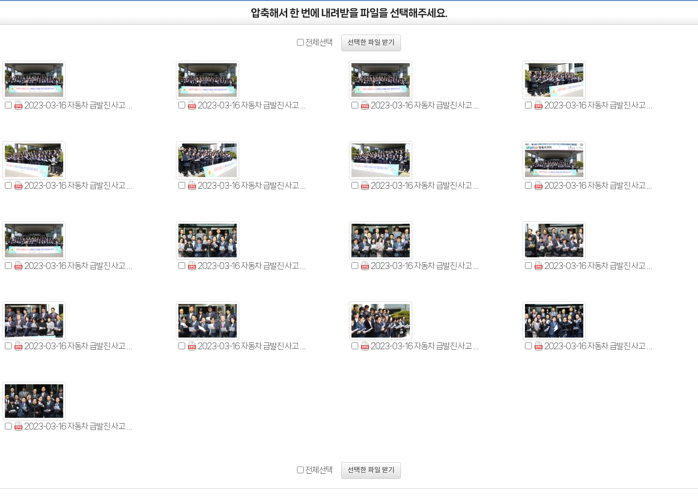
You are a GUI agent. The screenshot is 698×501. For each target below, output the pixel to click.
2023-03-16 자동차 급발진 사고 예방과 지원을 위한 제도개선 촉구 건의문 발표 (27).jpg (595, 346)
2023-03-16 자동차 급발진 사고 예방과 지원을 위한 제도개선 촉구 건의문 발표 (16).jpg (421, 265)
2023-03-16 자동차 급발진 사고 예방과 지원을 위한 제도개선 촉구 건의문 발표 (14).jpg (75, 185)
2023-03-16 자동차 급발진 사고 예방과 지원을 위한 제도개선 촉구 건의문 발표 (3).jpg (421, 105)
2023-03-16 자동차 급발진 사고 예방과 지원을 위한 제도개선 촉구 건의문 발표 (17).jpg (595, 265)
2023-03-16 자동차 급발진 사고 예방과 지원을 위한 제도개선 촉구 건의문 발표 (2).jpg (248, 105)
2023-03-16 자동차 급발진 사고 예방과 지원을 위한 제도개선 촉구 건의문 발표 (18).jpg (75, 346)
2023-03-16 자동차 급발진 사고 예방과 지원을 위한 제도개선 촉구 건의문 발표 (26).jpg (421, 185)
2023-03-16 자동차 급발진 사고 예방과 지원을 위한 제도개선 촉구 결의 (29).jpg (595, 185)
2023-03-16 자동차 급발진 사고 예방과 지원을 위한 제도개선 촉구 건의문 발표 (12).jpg (595, 105)
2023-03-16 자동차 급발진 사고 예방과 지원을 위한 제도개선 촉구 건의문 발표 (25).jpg (248, 185)
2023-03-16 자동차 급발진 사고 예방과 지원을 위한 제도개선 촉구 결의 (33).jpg (75, 426)
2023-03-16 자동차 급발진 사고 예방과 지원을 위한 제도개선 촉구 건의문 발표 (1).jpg (75, 105)
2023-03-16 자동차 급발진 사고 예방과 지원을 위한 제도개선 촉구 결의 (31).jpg (75, 265)
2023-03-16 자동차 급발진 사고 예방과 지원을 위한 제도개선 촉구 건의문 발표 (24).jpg (421, 346)
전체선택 (318, 42)
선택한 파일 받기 (371, 43)
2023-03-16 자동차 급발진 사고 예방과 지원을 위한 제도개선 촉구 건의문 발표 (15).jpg (248, 265)
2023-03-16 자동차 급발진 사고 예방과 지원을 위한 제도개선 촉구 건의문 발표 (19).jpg (248, 346)
